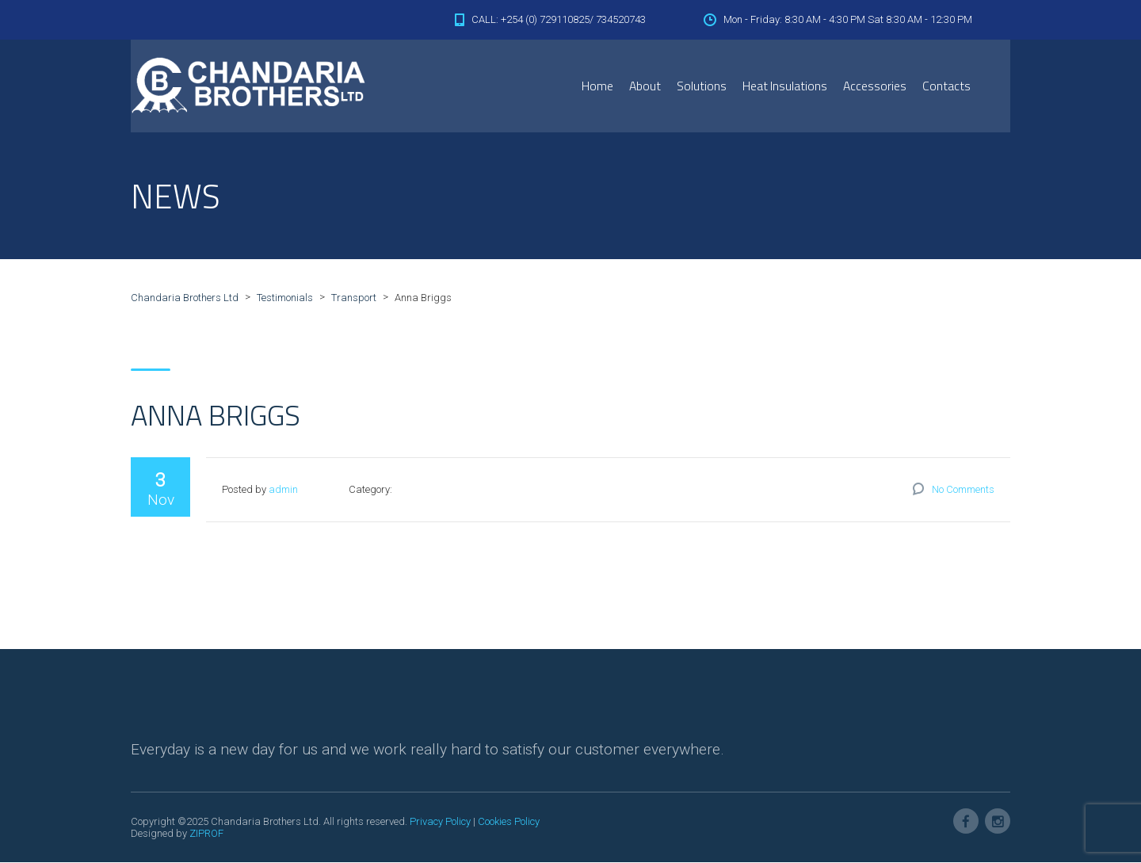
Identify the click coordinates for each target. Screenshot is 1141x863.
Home (597, 85)
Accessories (874, 85)
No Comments (963, 490)
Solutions (702, 85)
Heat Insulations (784, 85)
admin (283, 490)
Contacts (946, 85)
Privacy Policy (440, 822)
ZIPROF (206, 834)
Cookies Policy (509, 822)
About (645, 85)
